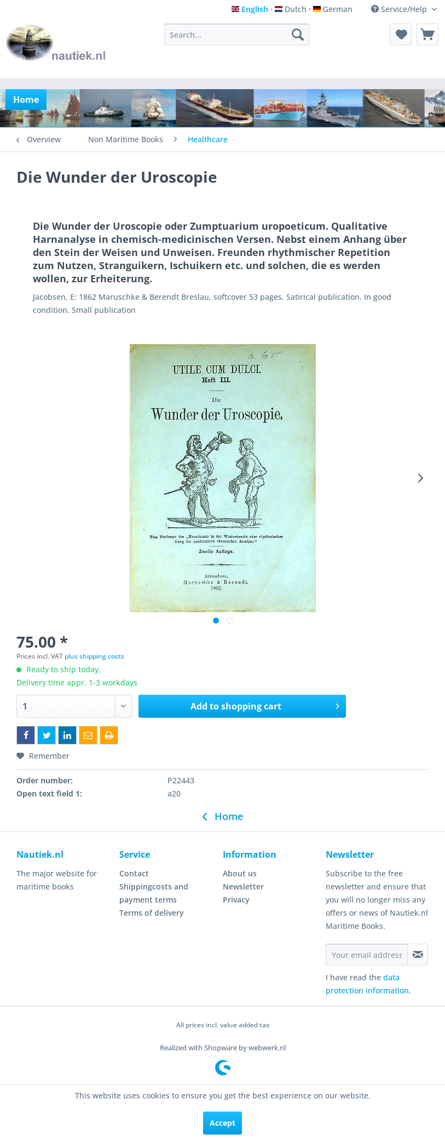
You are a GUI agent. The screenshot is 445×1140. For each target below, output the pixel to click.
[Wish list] (401, 34)
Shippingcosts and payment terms (153, 893)
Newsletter (243, 886)
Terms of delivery (151, 913)
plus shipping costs (94, 656)
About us (240, 873)
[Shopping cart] (427, 34)
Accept (222, 1123)
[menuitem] (236, 34)
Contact (134, 873)
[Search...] (236, 34)
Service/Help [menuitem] (400, 9)
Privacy (236, 899)
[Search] (297, 34)
